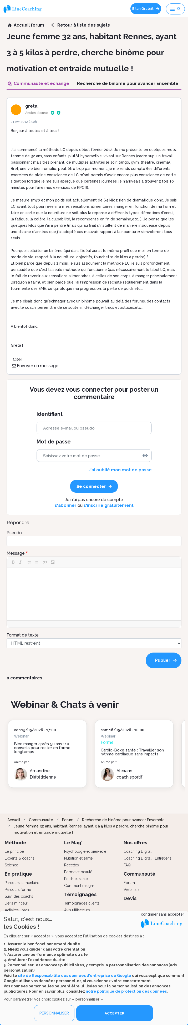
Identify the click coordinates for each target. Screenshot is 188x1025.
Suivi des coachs (19, 896)
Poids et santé (76, 879)
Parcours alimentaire (22, 883)
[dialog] (94, 968)
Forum (67, 820)
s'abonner (66, 505)
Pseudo (14, 532)
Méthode (15, 842)
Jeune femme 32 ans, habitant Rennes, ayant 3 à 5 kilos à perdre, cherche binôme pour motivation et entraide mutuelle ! (91, 829)
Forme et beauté (78, 872)
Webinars (132, 889)
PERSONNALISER (54, 1013)
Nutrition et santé (78, 858)
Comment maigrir (79, 885)
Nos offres (135, 842)
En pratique (18, 874)
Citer (17, 359)
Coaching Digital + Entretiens (147, 858)
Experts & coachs (19, 858)
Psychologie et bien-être (85, 851)
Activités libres (17, 910)
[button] (13, 562)
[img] (145, 455)
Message (16, 553)
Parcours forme (18, 889)
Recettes (71, 865)
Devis (130, 898)
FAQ (127, 865)
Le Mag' (73, 842)
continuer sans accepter (162, 914)
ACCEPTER (115, 1013)
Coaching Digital (137, 851)
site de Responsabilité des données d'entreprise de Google (74, 975)
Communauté (41, 820)
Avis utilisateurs (77, 910)
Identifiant (50, 414)
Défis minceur (16, 903)
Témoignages (80, 894)
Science (11, 865)
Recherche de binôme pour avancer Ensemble (123, 820)
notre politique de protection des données (126, 991)
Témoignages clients (81, 903)
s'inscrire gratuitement (109, 505)
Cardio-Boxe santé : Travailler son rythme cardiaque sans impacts (132, 752)
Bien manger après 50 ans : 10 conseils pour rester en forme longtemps (42, 747)
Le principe (14, 851)
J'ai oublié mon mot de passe (120, 469)
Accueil (13, 820)
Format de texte (23, 635)
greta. (31, 106)
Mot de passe (54, 442)
